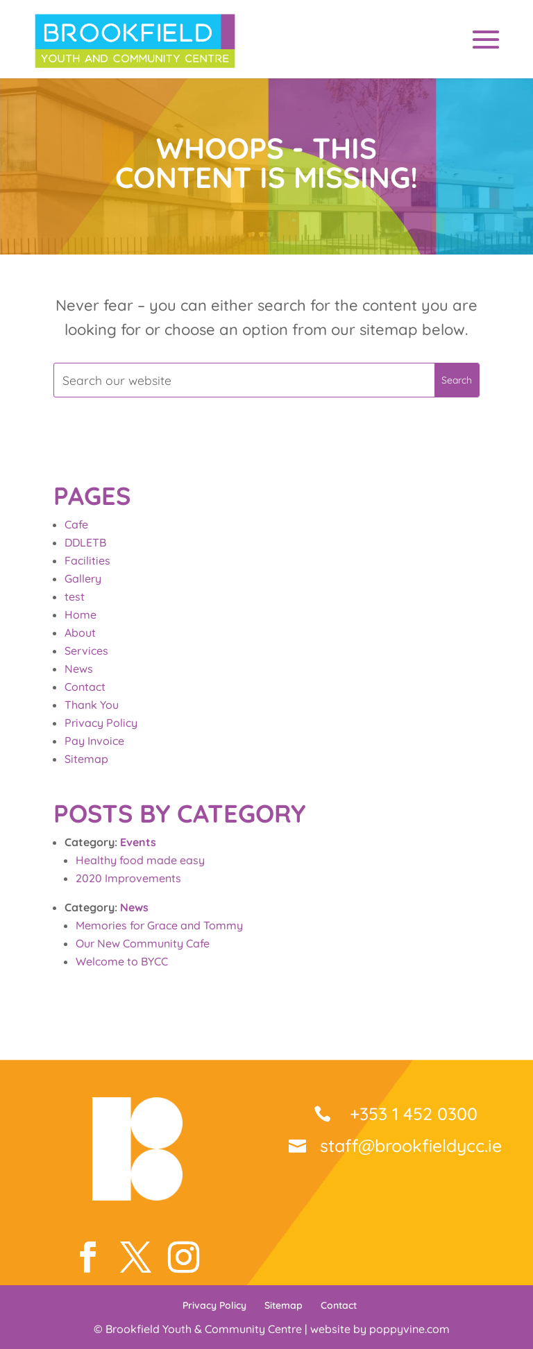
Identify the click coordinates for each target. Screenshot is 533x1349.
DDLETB (85, 542)
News (79, 669)
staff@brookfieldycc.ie (411, 1145)
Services (86, 651)
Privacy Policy (101, 723)
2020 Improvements (128, 878)
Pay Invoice (94, 741)
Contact (85, 687)
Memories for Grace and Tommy (159, 925)
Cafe (76, 524)
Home (80, 614)
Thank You (92, 705)
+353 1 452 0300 (411, 1113)
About (80, 632)
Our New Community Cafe (143, 943)
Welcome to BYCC (122, 961)
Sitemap (86, 759)
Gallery (83, 578)
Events (138, 842)
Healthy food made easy (140, 860)
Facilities (87, 560)
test (75, 596)
